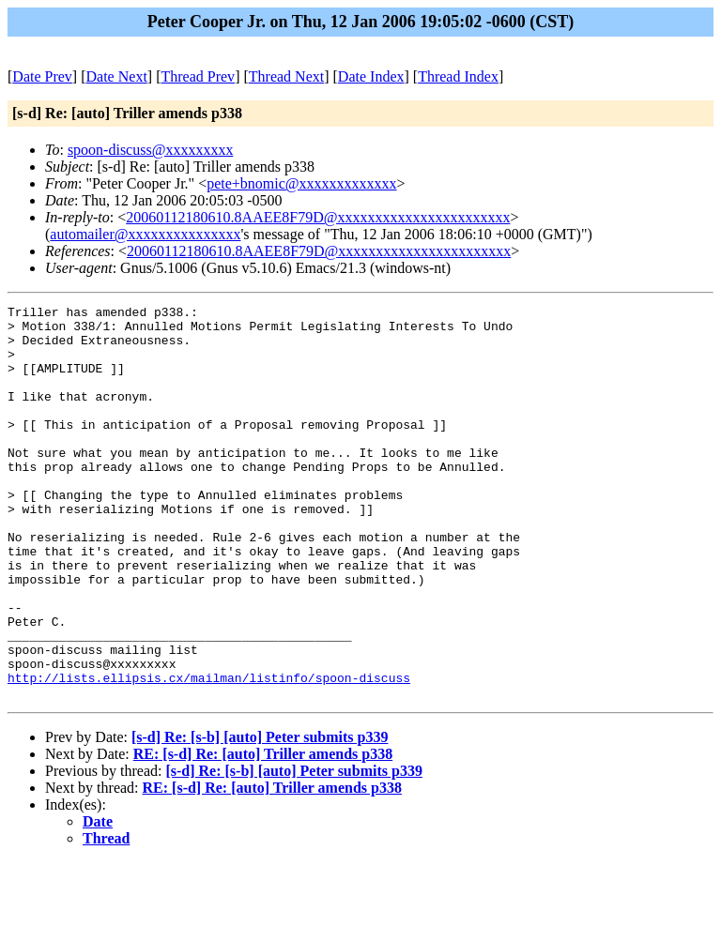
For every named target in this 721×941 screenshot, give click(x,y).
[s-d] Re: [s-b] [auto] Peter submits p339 (259, 816)
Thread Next (286, 76)
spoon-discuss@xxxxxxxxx (151, 150)
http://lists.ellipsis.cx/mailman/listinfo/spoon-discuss (209, 753)
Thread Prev (198, 76)
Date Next (116, 76)
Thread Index (458, 76)
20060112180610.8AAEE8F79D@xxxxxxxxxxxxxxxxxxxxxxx (318, 217)
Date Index (371, 76)
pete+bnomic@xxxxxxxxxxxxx (301, 183)
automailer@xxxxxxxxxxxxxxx (145, 234)
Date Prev (42, 76)
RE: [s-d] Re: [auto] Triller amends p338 (262, 833)
